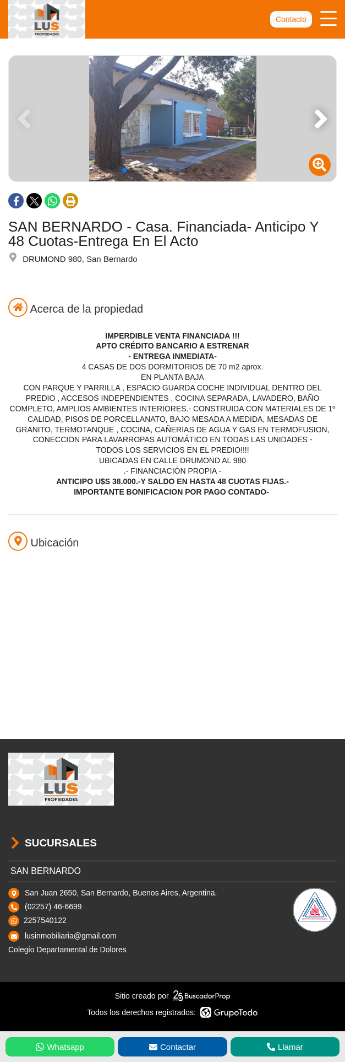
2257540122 (45, 920)
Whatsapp (60, 1047)
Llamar (285, 1047)
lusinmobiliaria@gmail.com (71, 935)
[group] (172, 118)
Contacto (291, 19)
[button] (323, 118)
